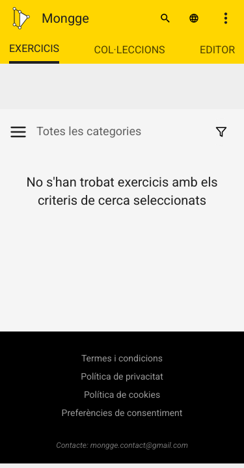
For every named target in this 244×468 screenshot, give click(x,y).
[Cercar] (165, 18)
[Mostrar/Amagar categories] (22, 132)
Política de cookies (122, 395)
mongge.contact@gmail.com (139, 445)
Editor (217, 50)
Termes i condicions (122, 359)
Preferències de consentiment (122, 413)
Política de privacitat (122, 377)
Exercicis (34, 48)
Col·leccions (129, 50)
